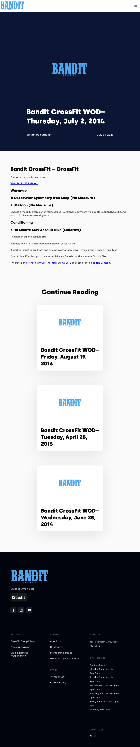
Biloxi (93, 736)
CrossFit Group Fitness (23, 641)
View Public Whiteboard (24, 183)
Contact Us (56, 647)
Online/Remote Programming (19, 654)
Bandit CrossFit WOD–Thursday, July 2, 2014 (46, 262)
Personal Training (20, 647)
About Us (55, 641)
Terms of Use (57, 676)
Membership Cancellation (65, 658)
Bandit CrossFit (101, 262)
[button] (135, 5)
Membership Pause (61, 652)
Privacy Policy (58, 682)
